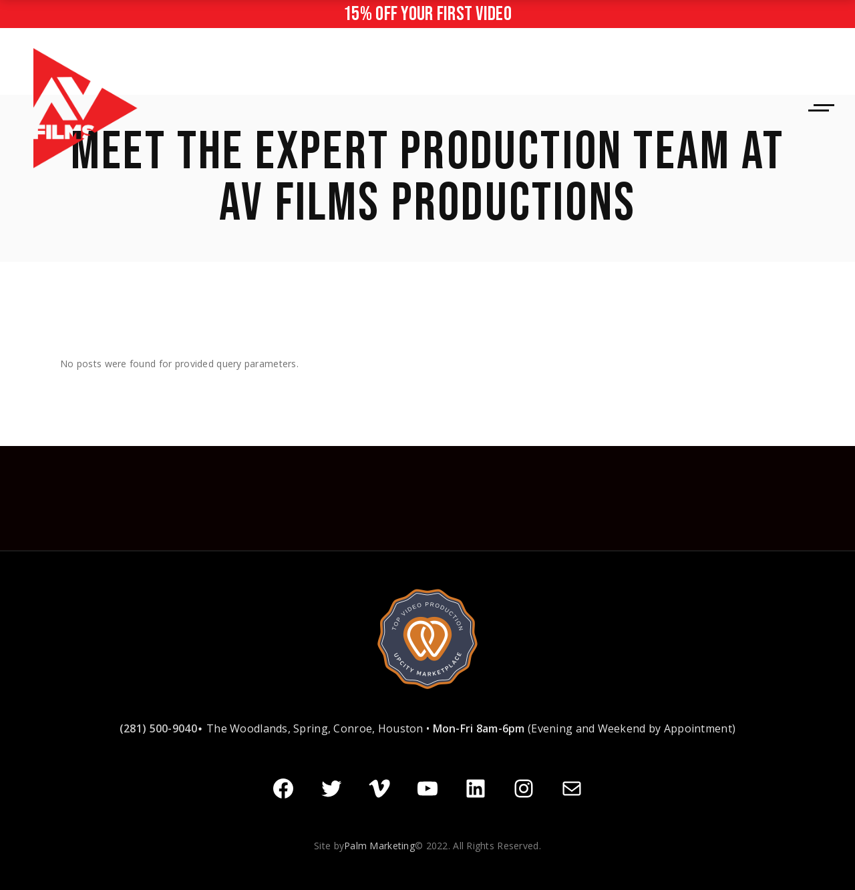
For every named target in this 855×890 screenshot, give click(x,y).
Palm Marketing (379, 844)
